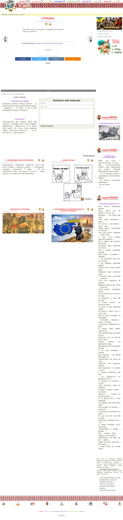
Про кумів (59, 43)
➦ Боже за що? (68, 160)
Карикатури (38, 1)
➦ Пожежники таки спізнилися (19, 160)
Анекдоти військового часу (105, 31)
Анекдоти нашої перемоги (105, 36)
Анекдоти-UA (55, 21)
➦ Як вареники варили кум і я (109, 204)
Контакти (82, 511)
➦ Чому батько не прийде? (19, 101)
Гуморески (86, 1)
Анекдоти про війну (103, 33)
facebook (23, 59)
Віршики (108, 1)
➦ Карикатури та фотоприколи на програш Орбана (68, 210)
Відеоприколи (73, 1)
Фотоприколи (59, 1)
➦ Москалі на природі (19, 209)
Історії (117, 1)
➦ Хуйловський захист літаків (109, 123)
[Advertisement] (69, 8)
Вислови (97, 1)
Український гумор (49, 43)
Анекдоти (24, 1)
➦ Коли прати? (20, 119)
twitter (39, 59)
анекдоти (57, 511)
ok (72, 59)
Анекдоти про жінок (13, 14)
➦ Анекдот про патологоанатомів (109, 156)
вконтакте (56, 59)
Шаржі (48, 1)
